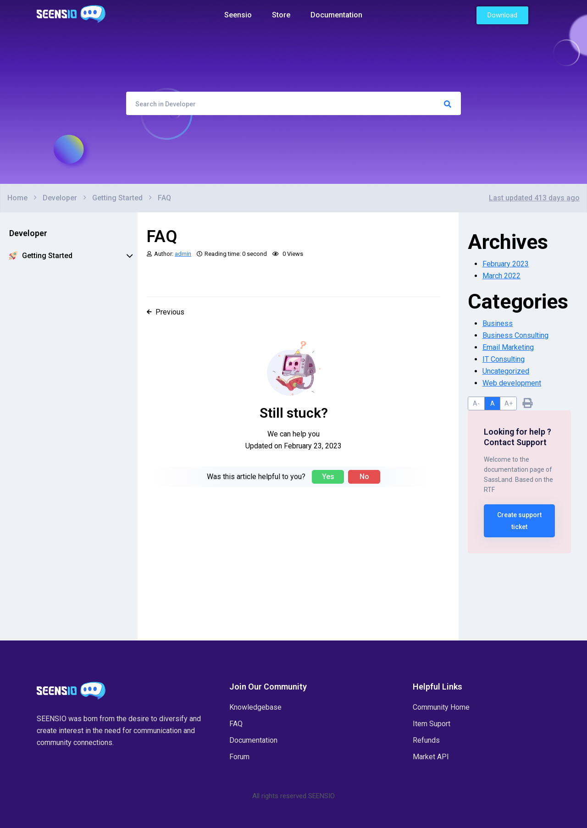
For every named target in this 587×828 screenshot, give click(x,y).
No (364, 476)
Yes (328, 476)
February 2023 (505, 263)
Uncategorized (505, 371)
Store (281, 15)
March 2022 (501, 275)
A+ (508, 403)
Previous (165, 312)
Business (497, 323)
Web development (511, 383)
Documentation (336, 15)
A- (476, 403)
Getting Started (71, 255)
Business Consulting (515, 335)
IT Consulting (503, 359)
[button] (502, 15)
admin (183, 253)
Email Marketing (508, 347)
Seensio (238, 15)
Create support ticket (519, 520)
